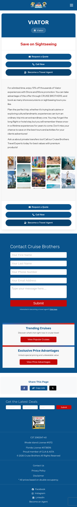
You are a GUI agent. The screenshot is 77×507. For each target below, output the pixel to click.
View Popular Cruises (38, 339)
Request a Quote (38, 57)
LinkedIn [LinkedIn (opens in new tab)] (38, 497)
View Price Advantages (38, 362)
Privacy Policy (38, 470)
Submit (38, 303)
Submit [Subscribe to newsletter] (64, 407)
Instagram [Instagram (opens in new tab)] (38, 493)
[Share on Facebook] (24, 388)
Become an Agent (38, 502)
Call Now (38, 64)
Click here (53, 309)
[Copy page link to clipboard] (38, 388)
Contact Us (38, 465)
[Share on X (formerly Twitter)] (52, 388)
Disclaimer (38, 476)
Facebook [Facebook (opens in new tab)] (38, 489)
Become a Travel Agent (38, 72)
